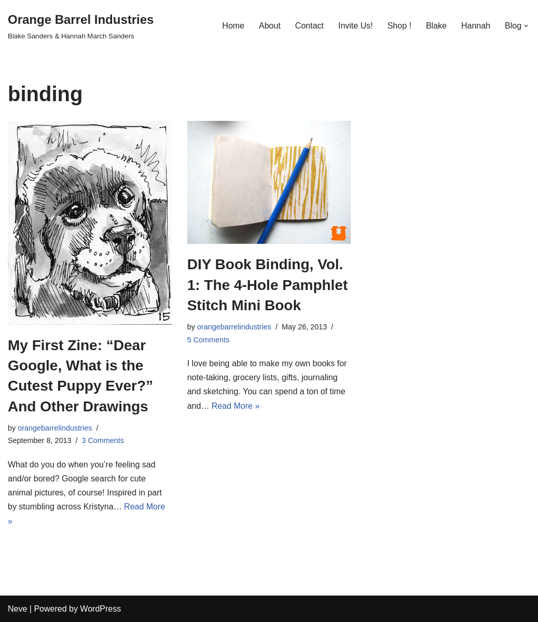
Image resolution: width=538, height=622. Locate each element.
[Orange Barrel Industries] (81, 25)
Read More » (236, 406)
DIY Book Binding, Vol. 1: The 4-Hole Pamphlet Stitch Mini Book (267, 284)
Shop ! (399, 25)
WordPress (100, 608)
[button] (526, 26)
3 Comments (102, 440)
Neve (17, 608)
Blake (436, 25)
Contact (309, 25)
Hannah (475, 25)
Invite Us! (355, 25)
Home (233, 25)
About (270, 25)
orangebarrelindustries (55, 428)
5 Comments (208, 340)
